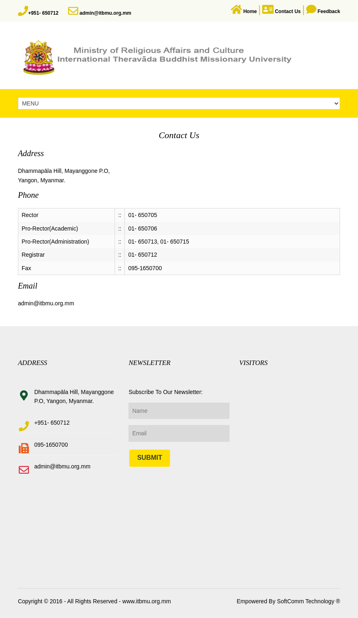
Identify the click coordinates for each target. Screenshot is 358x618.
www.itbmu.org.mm (146, 601)
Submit (149, 457)
